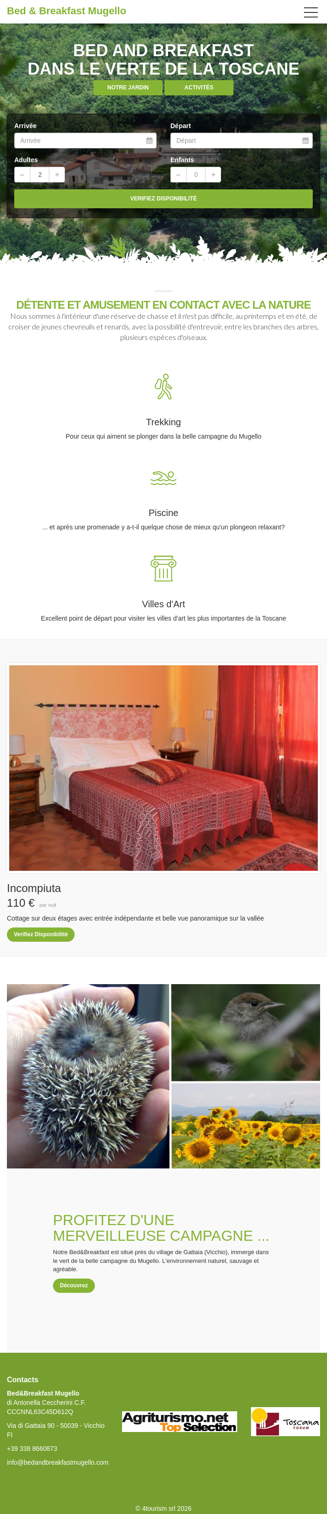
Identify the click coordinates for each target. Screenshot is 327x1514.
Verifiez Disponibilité (41, 934)
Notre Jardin (128, 87)
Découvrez (74, 1285)
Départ (180, 125)
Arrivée (25, 125)
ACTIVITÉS (199, 87)
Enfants (182, 160)
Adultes (26, 160)
